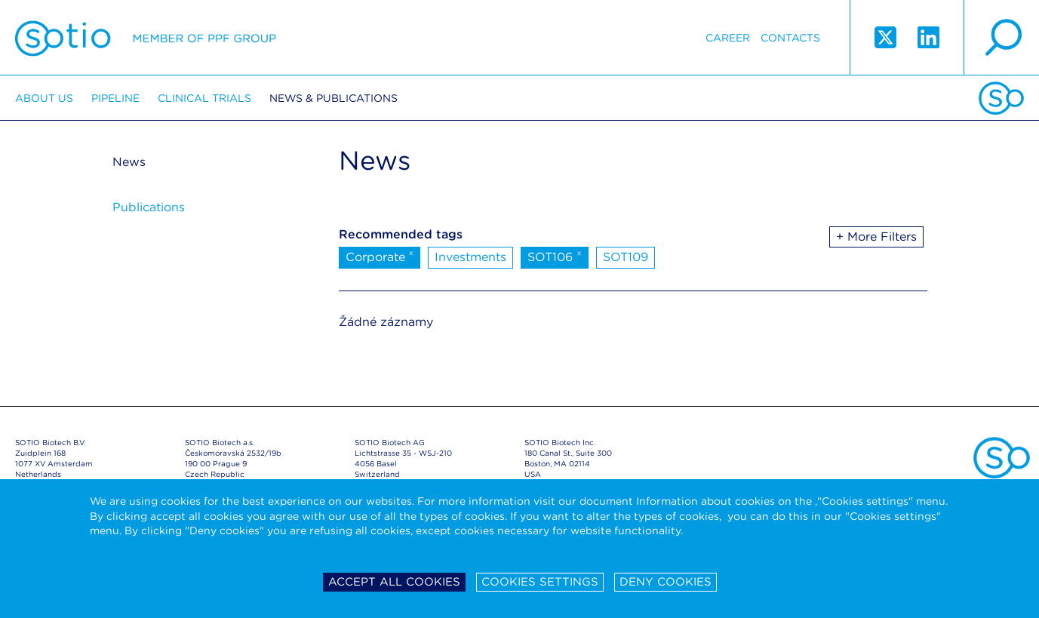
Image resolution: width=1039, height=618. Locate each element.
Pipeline (115, 98)
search (1001, 37)
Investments (470, 257)
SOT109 (625, 257)
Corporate (380, 256)
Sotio (145, 37)
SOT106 (554, 256)
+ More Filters (876, 236)
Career (727, 38)
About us (44, 98)
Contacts (790, 38)
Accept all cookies (394, 582)
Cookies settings (539, 582)
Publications (148, 207)
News (129, 162)
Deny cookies (665, 582)
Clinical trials (204, 98)
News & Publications (333, 98)
